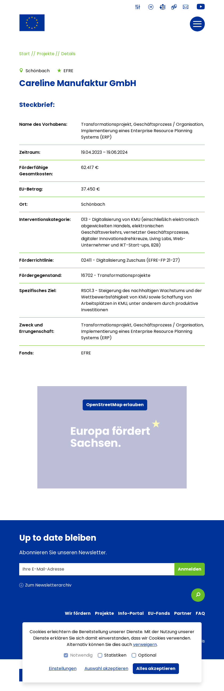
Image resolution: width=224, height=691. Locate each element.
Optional (147, 655)
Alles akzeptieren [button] (155, 668)
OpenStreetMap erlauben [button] (115, 405)
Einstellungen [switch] (63, 668)
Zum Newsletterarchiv (48, 585)
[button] (197, 24)
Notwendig (81, 655)
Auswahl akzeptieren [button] (106, 668)
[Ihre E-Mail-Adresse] (97, 569)
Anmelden (191, 571)
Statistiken (115, 655)
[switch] (139, 7)
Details (68, 54)
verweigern (145, 644)
